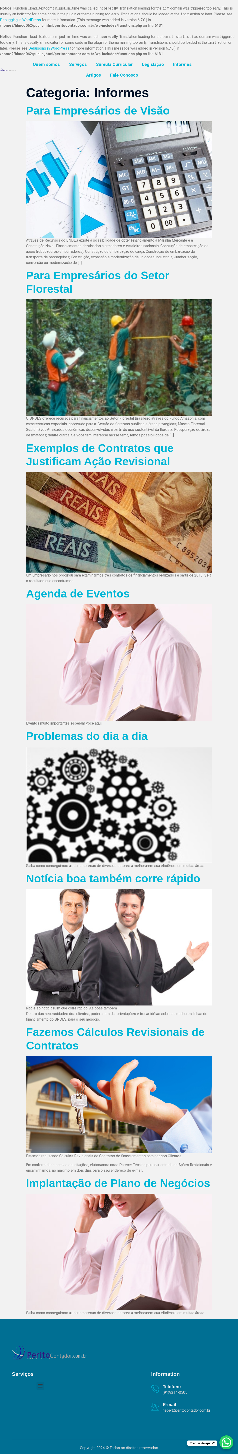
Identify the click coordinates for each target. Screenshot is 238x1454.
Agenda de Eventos (77, 593)
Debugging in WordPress (20, 20)
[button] (40, 1386)
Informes (182, 64)
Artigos (93, 75)
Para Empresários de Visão (98, 111)
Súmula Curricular (114, 64)
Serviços (78, 64)
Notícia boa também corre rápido (113, 878)
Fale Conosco (124, 75)
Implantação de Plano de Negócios (118, 1183)
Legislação (153, 64)
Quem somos (46, 64)
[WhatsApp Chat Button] (226, 1442)
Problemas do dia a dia (87, 736)
